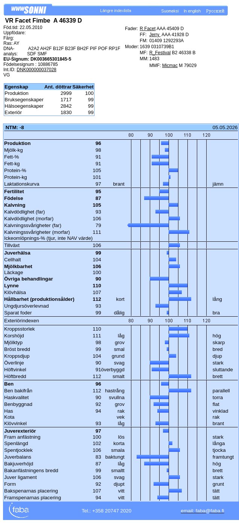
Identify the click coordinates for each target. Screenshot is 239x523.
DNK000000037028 (36, 69)
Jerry (155, 34)
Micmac (170, 65)
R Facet (147, 28)
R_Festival (160, 52)
